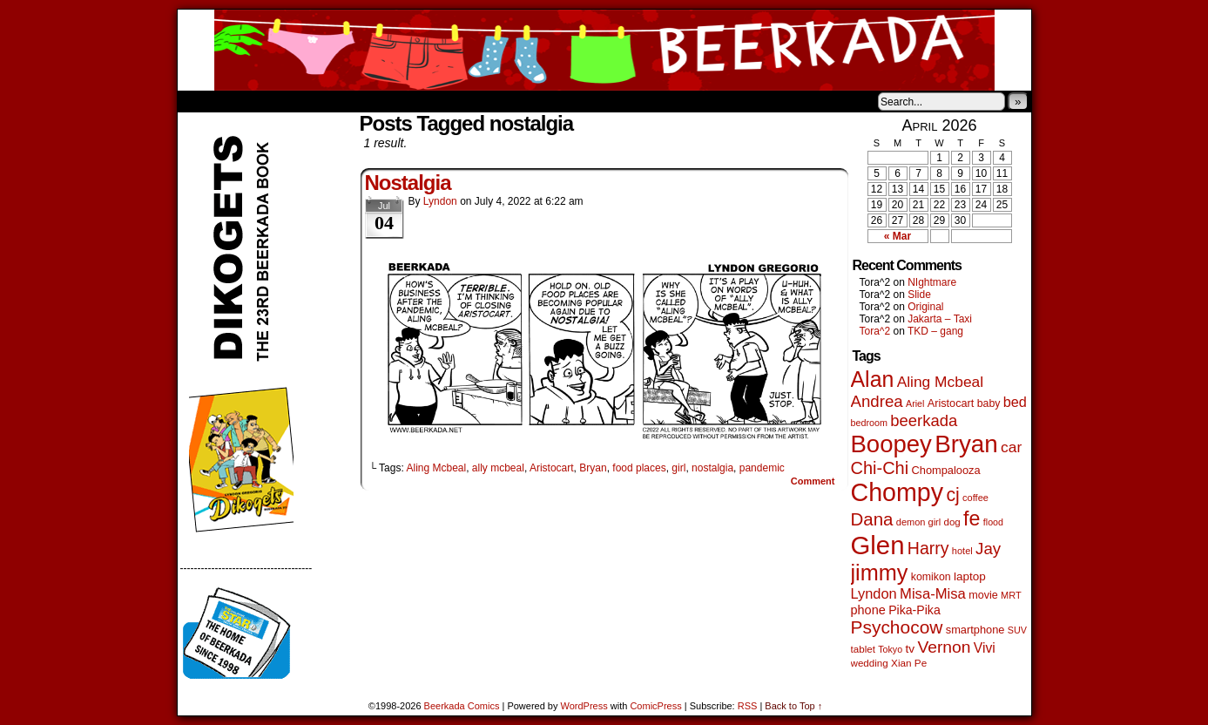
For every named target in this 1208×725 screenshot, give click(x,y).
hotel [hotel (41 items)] (962, 550)
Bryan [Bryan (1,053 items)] (966, 443)
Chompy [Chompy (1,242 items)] (897, 492)
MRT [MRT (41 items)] (1011, 595)
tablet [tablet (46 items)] (863, 648)
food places (638, 468)
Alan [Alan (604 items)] (872, 379)
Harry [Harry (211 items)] (928, 548)
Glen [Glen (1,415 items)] (878, 545)
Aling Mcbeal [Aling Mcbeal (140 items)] (940, 381)
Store (307, 101)
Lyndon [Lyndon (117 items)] (874, 593)
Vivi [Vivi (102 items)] (984, 647)
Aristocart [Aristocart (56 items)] (951, 403)
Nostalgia (408, 182)
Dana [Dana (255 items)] (872, 519)
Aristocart (552, 468)
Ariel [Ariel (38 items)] (915, 403)
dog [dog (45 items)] (952, 522)
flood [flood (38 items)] (993, 522)
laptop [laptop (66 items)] (970, 576)
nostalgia (712, 468)
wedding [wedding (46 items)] (869, 662)
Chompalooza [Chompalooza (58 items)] (946, 470)
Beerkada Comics (604, 50)
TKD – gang (935, 331)
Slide (919, 294)
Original (925, 307)
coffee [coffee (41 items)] (975, 497)
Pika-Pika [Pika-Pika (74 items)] (914, 610)
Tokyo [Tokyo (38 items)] (890, 649)
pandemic (762, 468)
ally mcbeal (498, 468)
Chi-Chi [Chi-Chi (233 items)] (880, 468)
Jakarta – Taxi (940, 319)
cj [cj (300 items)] (952, 494)
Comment (813, 481)
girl (678, 468)
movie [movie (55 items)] (983, 595)
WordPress (584, 706)
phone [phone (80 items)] (868, 610)
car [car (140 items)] (1011, 447)
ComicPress (655, 706)
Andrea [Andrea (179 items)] (877, 401)
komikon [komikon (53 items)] (931, 577)
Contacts (374, 101)
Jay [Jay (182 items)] (988, 548)
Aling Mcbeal (436, 468)
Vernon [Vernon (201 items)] (943, 647)
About (253, 101)
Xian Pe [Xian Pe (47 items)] (909, 662)
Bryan (592, 468)
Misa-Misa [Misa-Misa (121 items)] (933, 594)
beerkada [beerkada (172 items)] (923, 420)
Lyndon (440, 201)
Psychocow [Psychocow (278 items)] (897, 627)
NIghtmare (932, 282)
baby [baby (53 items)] (989, 403)
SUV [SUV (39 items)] (1017, 630)
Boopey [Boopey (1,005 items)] (891, 443)
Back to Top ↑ (793, 706)
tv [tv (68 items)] (909, 648)
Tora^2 (875, 331)
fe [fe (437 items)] (971, 518)
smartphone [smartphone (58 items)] (975, 629)
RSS (748, 706)
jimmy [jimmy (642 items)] (879, 572)
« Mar (897, 236)
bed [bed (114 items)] (1015, 402)
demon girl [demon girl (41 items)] (918, 522)
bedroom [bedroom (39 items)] (869, 422)
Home (202, 101)
